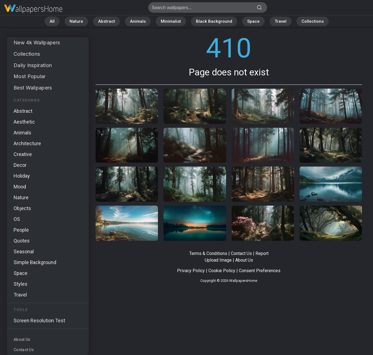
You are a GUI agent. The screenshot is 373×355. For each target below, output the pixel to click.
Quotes (22, 241)
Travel (281, 21)
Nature (76, 21)
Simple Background (35, 262)
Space (253, 21)
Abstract (106, 21)
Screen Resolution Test (39, 320)
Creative (23, 154)
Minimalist (171, 21)
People (21, 230)
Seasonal (24, 251)
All (52, 21)
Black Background (214, 21)
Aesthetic (24, 122)
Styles (20, 284)
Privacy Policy (191, 270)
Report (262, 253)
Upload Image (218, 260)
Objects (22, 208)
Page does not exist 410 (33, 9)
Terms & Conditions (208, 253)
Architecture (27, 143)
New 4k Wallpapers (37, 42)
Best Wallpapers (33, 88)
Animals (138, 21)
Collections (313, 21)
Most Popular (30, 76)
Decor (20, 165)
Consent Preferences (259, 270)
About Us (22, 339)
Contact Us (24, 350)
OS (17, 219)
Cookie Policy (221, 270)
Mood (20, 187)
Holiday (22, 176)
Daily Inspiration (33, 65)
